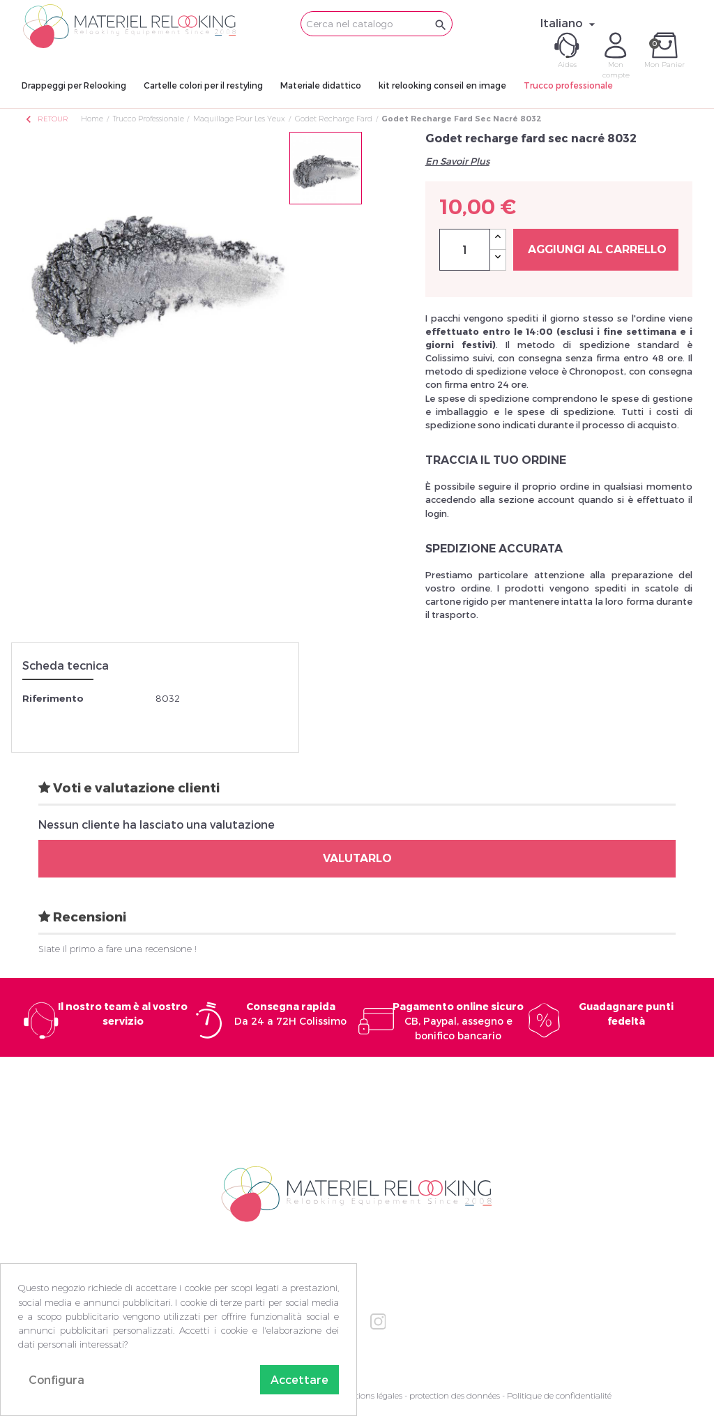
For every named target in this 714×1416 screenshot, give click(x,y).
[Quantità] (464, 250)
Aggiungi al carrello (597, 249)
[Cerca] (377, 23)
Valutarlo (357, 858)
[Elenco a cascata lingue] (569, 23)
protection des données (454, 1395)
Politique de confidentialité (559, 1395)
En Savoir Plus (457, 161)
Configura (56, 1379)
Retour (46, 118)
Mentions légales (370, 1395)
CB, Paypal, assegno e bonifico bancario (458, 1020)
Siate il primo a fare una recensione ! (117, 948)
